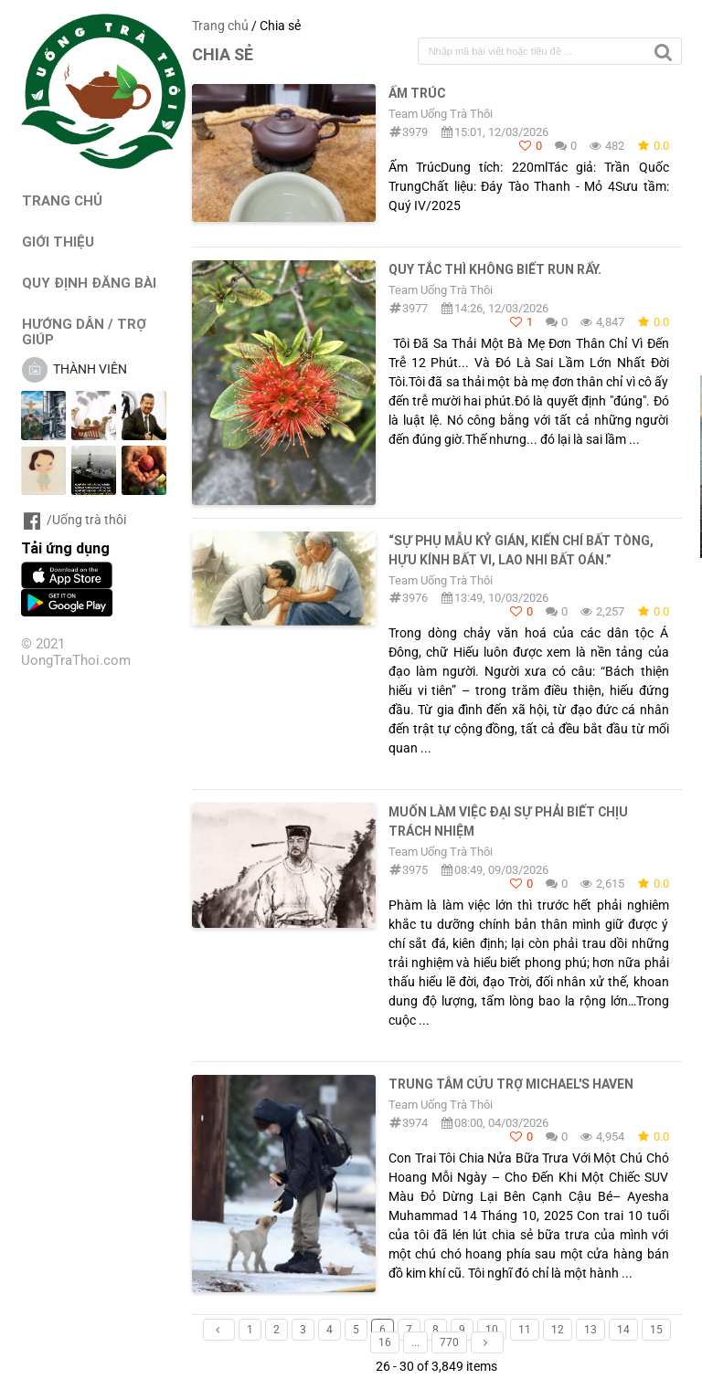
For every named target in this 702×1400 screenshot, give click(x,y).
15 (656, 1329)
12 (557, 1329)
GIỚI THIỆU (58, 241)
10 (491, 1329)
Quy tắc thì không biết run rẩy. (494, 269)
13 (590, 1329)
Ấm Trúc (416, 93)
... (415, 1342)
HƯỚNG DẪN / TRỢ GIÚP (84, 331)
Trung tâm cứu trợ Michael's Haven (510, 1084)
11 (524, 1329)
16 (384, 1342)
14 (623, 1329)
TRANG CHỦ (62, 200)
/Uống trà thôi (73, 519)
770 (449, 1342)
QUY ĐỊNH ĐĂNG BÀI (89, 282)
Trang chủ (220, 25)
